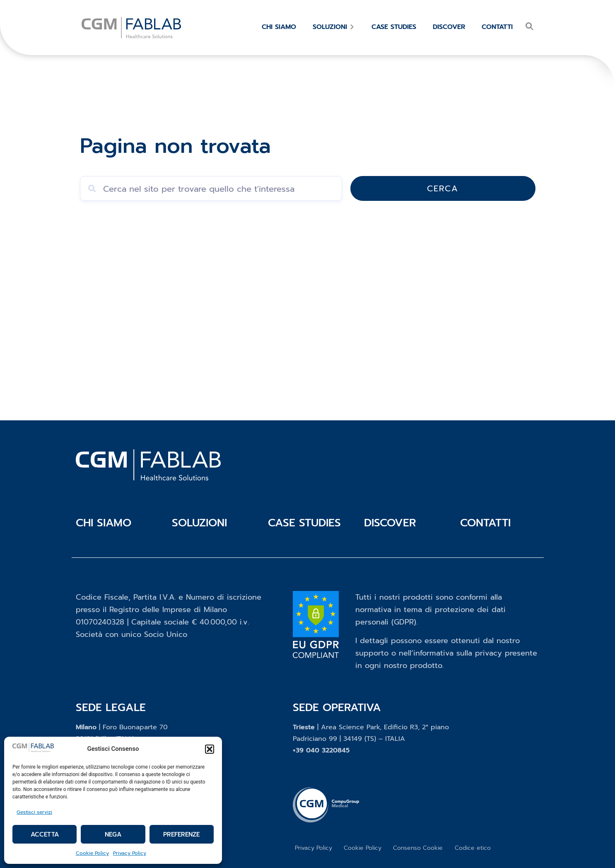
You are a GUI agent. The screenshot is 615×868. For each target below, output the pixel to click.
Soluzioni (199, 523)
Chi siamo (103, 523)
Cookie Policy (92, 853)
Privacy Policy (129, 853)
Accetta (45, 834)
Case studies (304, 523)
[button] (209, 749)
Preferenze (181, 834)
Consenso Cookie (417, 847)
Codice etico (473, 847)
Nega (113, 834)
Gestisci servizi (34, 812)
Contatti (485, 523)
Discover (390, 523)
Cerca (492, 188)
